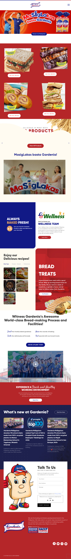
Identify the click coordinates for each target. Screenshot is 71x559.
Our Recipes (45, 294)
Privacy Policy (58, 493)
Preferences (27, 264)
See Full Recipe (14, 75)
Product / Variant (16, 264)
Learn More (44, 237)
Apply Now (35, 400)
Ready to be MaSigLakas (39, 33)
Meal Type (6, 264)
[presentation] (2, 143)
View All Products (35, 146)
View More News (61, 412)
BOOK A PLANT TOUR (35, 345)
